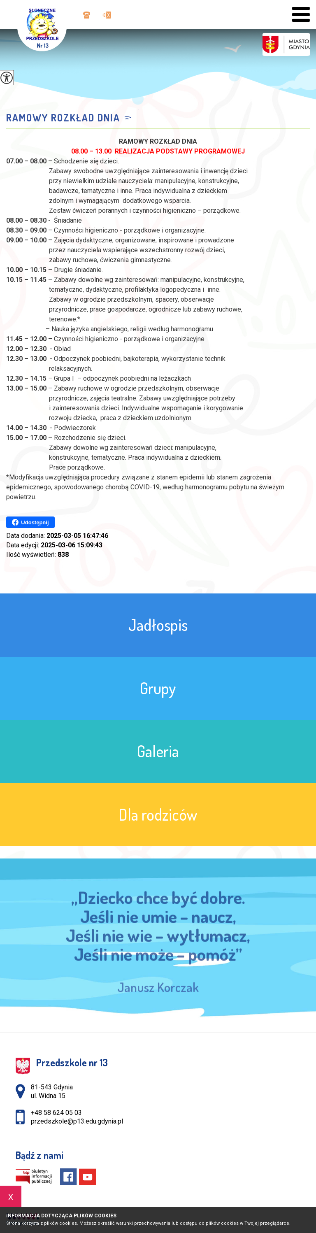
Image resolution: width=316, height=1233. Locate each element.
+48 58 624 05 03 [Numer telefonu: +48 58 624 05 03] (56, 1113)
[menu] (301, 14)
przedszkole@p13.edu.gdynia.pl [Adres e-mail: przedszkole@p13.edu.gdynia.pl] (77, 1121)
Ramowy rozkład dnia (63, 118)
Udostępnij (30, 522)
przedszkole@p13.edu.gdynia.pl (106, 15)
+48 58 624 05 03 (86, 15)
